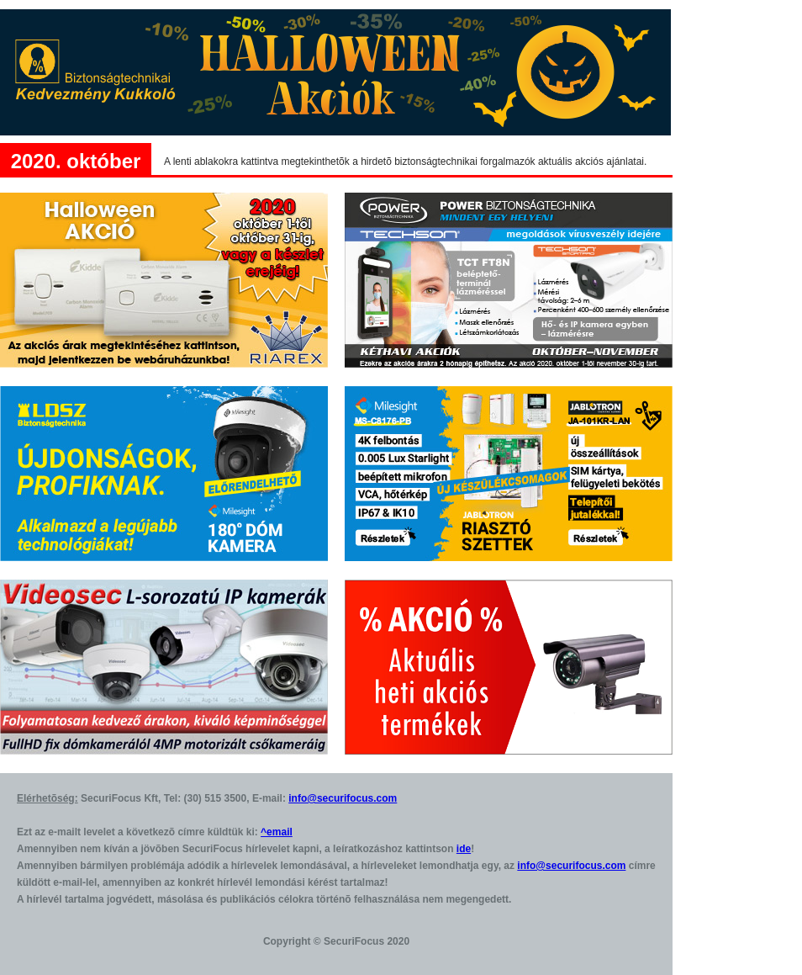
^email (277, 832)
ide (463, 849)
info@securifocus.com (342, 798)
